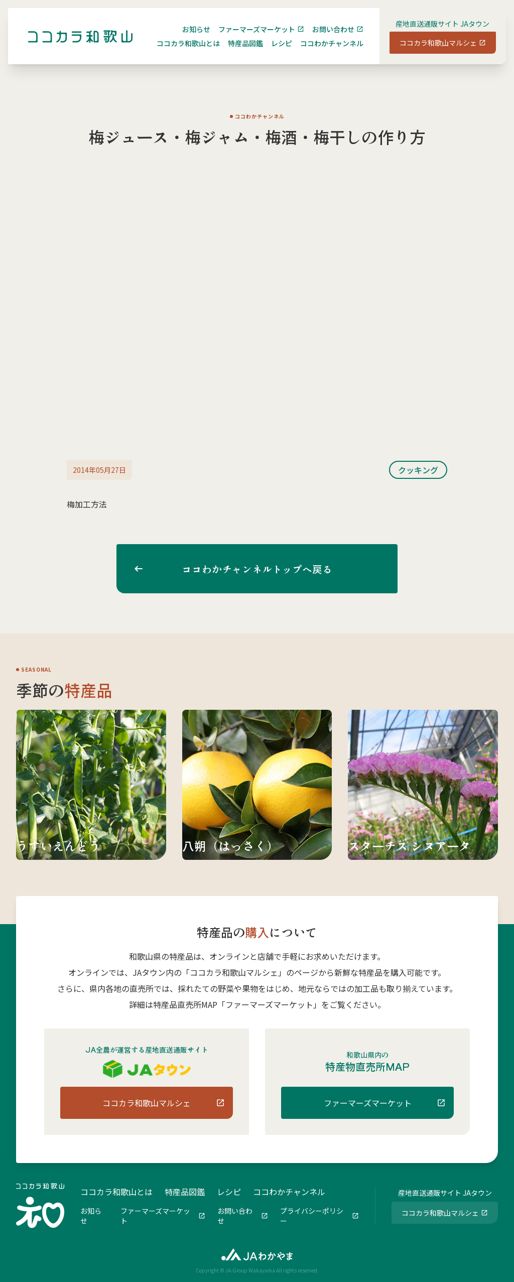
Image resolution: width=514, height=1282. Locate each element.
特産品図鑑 (237, 51)
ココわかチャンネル (323, 51)
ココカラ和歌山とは (180, 51)
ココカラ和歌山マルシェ (430, 51)
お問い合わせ (325, 37)
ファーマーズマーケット (248, 37)
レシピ (273, 51)
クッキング (418, 470)
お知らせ (188, 37)
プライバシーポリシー (311, 1215)
